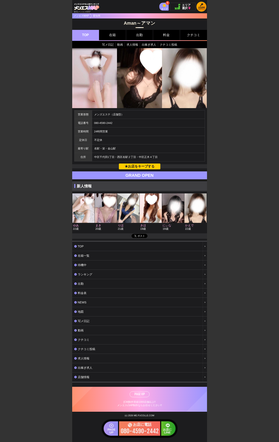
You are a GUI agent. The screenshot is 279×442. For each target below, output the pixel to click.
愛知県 (96, 15)
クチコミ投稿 (168, 44)
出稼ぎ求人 (149, 44)
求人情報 (132, 44)
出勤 (139, 35)
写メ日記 (108, 44)
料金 (166, 35)
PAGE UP (139, 394)
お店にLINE (163, 430)
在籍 (112, 35)
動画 (120, 44)
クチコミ (193, 35)
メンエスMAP (81, 15)
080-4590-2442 (103, 123)
